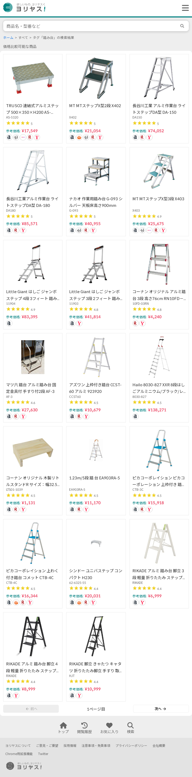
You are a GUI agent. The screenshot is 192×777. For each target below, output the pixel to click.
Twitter (43, 754)
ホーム (8, 38)
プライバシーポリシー (131, 746)
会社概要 (159, 746)
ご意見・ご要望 (47, 746)
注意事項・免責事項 (96, 746)
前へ (31, 709)
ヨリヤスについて (18, 746)
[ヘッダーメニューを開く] (184, 8)
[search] (183, 26)
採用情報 (70, 746)
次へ (160, 709)
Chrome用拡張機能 (19, 754)
